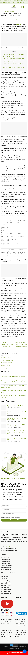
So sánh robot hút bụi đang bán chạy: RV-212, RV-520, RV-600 (7, 344)
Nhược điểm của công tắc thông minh (14, 58)
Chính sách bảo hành (5, 563)
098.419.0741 (8, 547)
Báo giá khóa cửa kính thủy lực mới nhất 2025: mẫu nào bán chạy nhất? (14, 386)
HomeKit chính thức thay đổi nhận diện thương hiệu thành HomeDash (13, 377)
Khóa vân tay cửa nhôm (7, 360)
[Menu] (4, 7)
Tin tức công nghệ (9, 11)
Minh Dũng (15, 19)
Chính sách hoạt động (6, 567)
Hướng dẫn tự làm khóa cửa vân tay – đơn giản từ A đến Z (13, 391)
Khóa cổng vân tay (6, 368)
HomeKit (18, 24)
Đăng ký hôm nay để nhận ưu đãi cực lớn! (10, 517)
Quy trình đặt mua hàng (6, 565)
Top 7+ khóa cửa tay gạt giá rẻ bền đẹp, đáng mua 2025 (13, 382)
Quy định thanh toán (5, 561)
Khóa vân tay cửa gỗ (6, 357)
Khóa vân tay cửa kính (6, 365)
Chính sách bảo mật (5, 559)
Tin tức (2, 11)
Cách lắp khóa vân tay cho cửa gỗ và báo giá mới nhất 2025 (13, 396)
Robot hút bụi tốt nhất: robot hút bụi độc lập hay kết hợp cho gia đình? (20, 344)
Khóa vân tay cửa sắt (6, 362)
